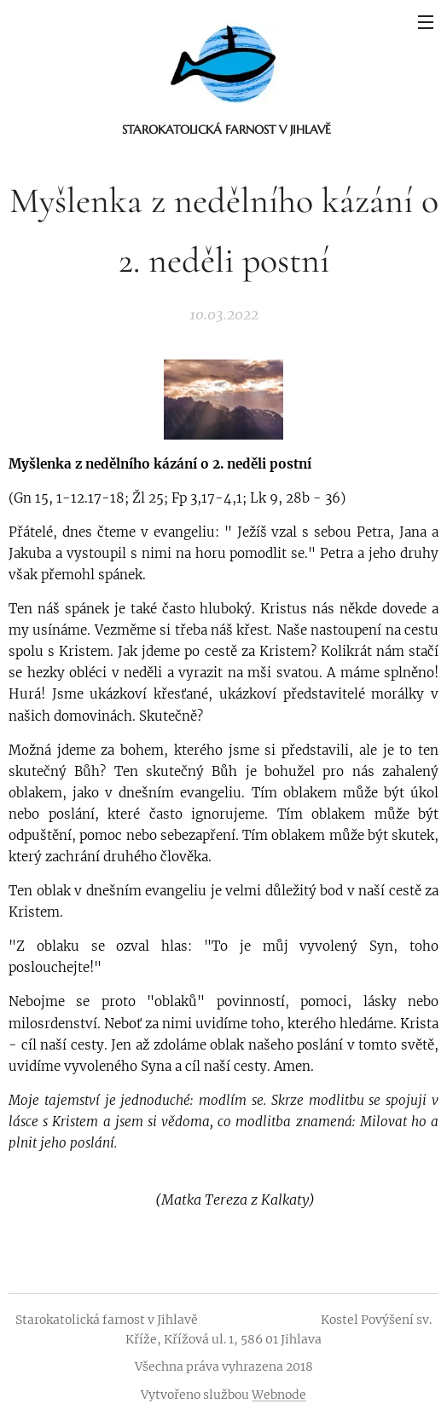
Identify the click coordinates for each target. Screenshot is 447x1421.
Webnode (279, 1394)
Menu (425, 22)
